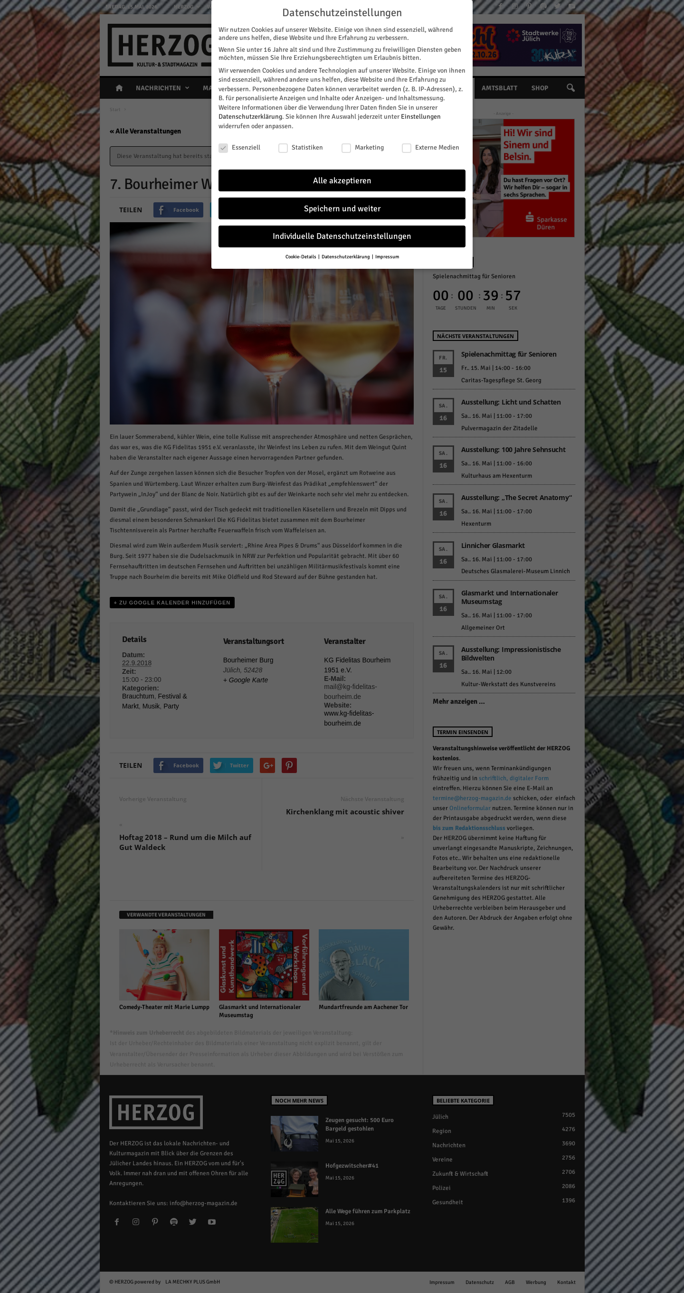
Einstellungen (421, 116)
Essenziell (239, 146)
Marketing (363, 146)
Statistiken (300, 146)
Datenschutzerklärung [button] (346, 256)
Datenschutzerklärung (250, 116)
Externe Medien (430, 146)
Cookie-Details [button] (301, 256)
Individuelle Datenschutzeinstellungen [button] (342, 235)
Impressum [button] (387, 256)
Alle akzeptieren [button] (342, 179)
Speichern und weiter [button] (342, 207)
